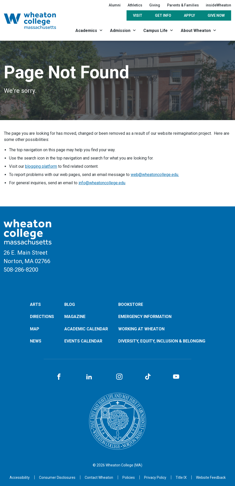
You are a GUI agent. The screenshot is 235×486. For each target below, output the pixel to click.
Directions (42, 316)
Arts (35, 304)
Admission (120, 30)
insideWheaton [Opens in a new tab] (218, 5)
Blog (69, 304)
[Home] (35, 20)
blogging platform (41, 166)
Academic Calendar (86, 328)
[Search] (225, 30)
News (35, 341)
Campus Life (155, 30)
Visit (137, 15)
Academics (86, 30)
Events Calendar (83, 341)
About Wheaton (196, 30)
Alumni (115, 5)
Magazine (74, 316)
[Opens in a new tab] (99, 477)
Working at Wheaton (141, 328)
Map (34, 328)
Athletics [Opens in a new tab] (135, 5)
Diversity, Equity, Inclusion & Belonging (161, 341)
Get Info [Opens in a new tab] (163, 15)
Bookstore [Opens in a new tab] (130, 304)
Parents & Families (183, 5)
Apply (189, 15)
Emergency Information (144, 316)
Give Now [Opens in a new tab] (216, 15)
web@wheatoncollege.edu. (155, 174)
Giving (154, 5)
